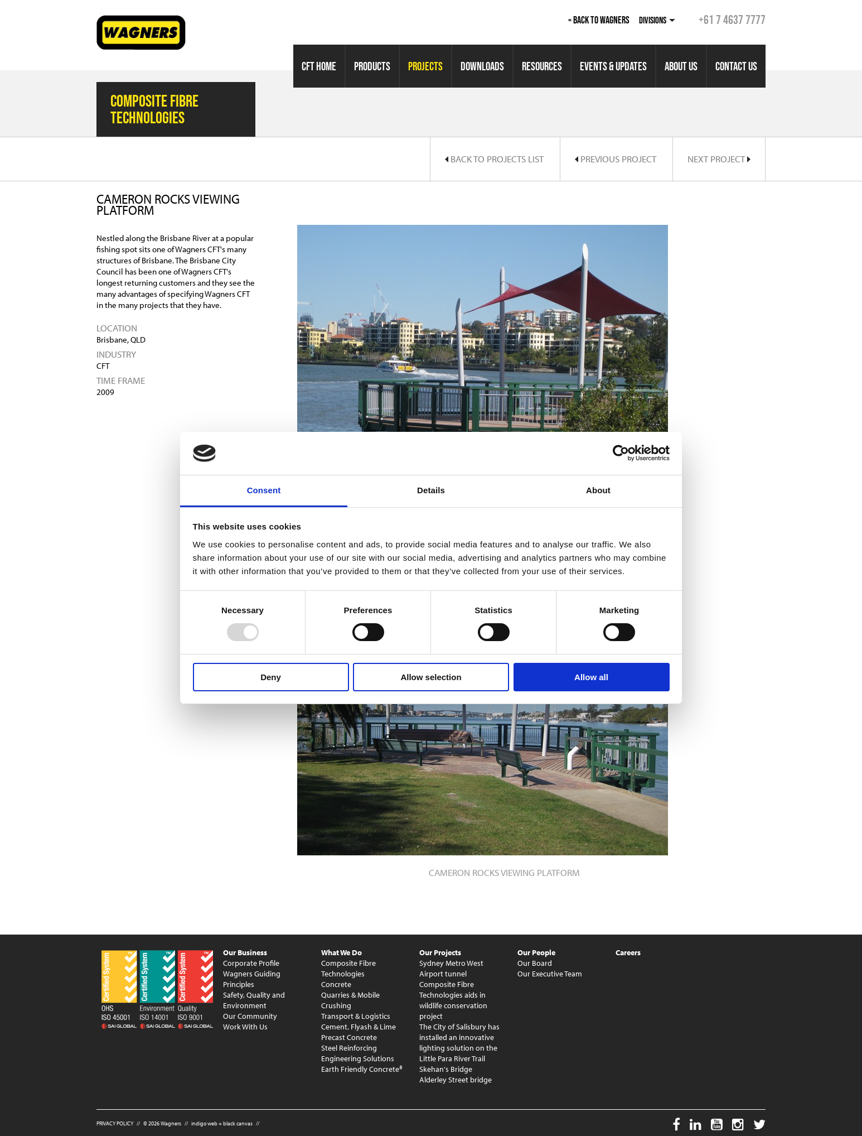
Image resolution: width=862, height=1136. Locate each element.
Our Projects (440, 952)
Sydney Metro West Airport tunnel (451, 968)
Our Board (534, 963)
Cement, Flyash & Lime (358, 1027)
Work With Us (245, 1027)
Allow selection (430, 677)
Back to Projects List (494, 159)
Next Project (718, 159)
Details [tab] (431, 490)
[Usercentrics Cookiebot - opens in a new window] (621, 453)
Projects (425, 66)
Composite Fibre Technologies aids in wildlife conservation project (453, 1000)
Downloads (482, 66)
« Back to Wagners (598, 20)
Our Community (250, 1016)
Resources (542, 66)
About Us (681, 66)
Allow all (591, 677)
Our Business (245, 952)
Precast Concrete (349, 1037)
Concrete (336, 984)
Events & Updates (613, 66)
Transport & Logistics (355, 1016)
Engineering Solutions (357, 1058)
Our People (536, 952)
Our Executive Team (549, 974)
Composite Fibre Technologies (348, 968)
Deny (270, 677)
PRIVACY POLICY (114, 1123)
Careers (628, 952)
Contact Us (736, 66)
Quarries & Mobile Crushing (350, 1000)
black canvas (238, 1123)
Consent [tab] (264, 490)
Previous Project (615, 159)
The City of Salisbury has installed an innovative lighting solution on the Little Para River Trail (459, 1042)
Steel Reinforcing (349, 1048)
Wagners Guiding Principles (251, 979)
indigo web (204, 1123)
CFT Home (319, 66)
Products (372, 66)
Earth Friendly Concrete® (362, 1069)
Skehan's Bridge (445, 1069)
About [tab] (598, 490)
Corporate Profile (251, 963)
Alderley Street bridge (455, 1080)
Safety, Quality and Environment (254, 1000)
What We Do (341, 952)
